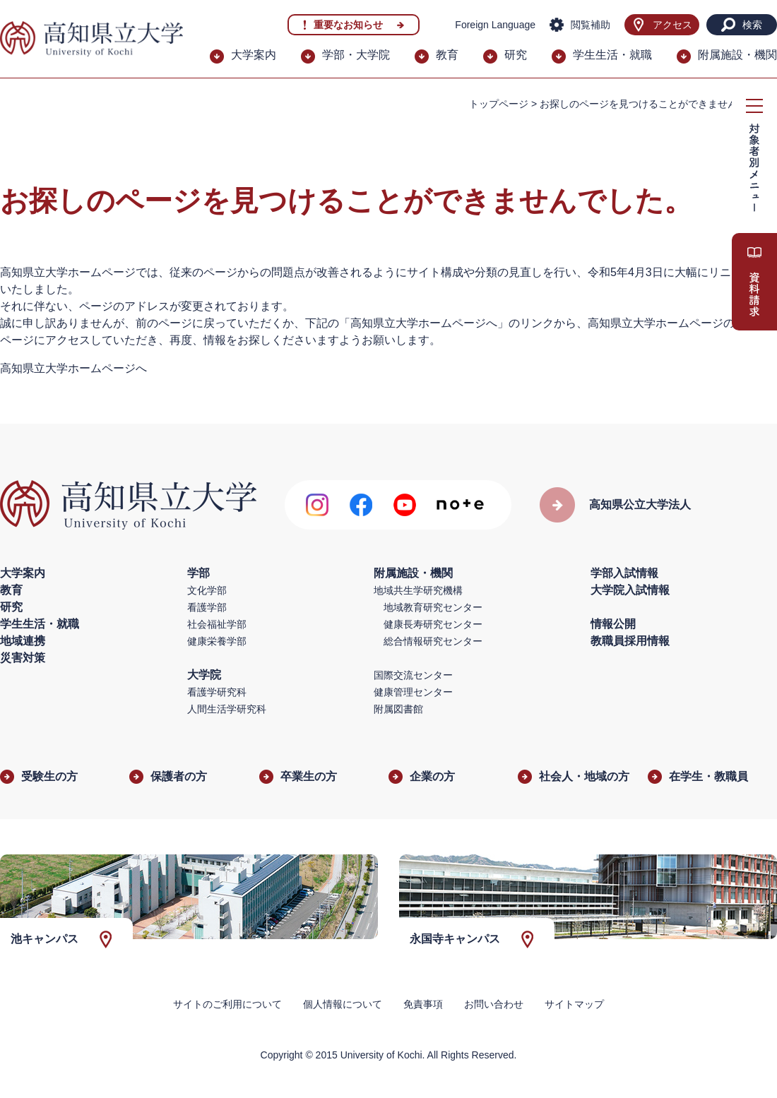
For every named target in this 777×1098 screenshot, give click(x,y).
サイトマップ (574, 1004)
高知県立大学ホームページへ (73, 368)
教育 (447, 55)
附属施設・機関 (737, 55)
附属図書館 (398, 709)
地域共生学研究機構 (418, 590)
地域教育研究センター (433, 607)
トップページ (498, 103)
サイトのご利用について (227, 1004)
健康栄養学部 (217, 641)
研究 (515, 55)
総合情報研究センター (433, 641)
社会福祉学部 (217, 624)
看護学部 (207, 607)
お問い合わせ (493, 1004)
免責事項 (423, 1004)
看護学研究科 (217, 692)
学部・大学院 (356, 55)
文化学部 (207, 590)
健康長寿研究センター (433, 624)
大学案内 (253, 55)
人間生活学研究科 (226, 709)
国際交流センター (413, 675)
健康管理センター (413, 692)
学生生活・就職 (612, 55)
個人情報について (342, 1004)
